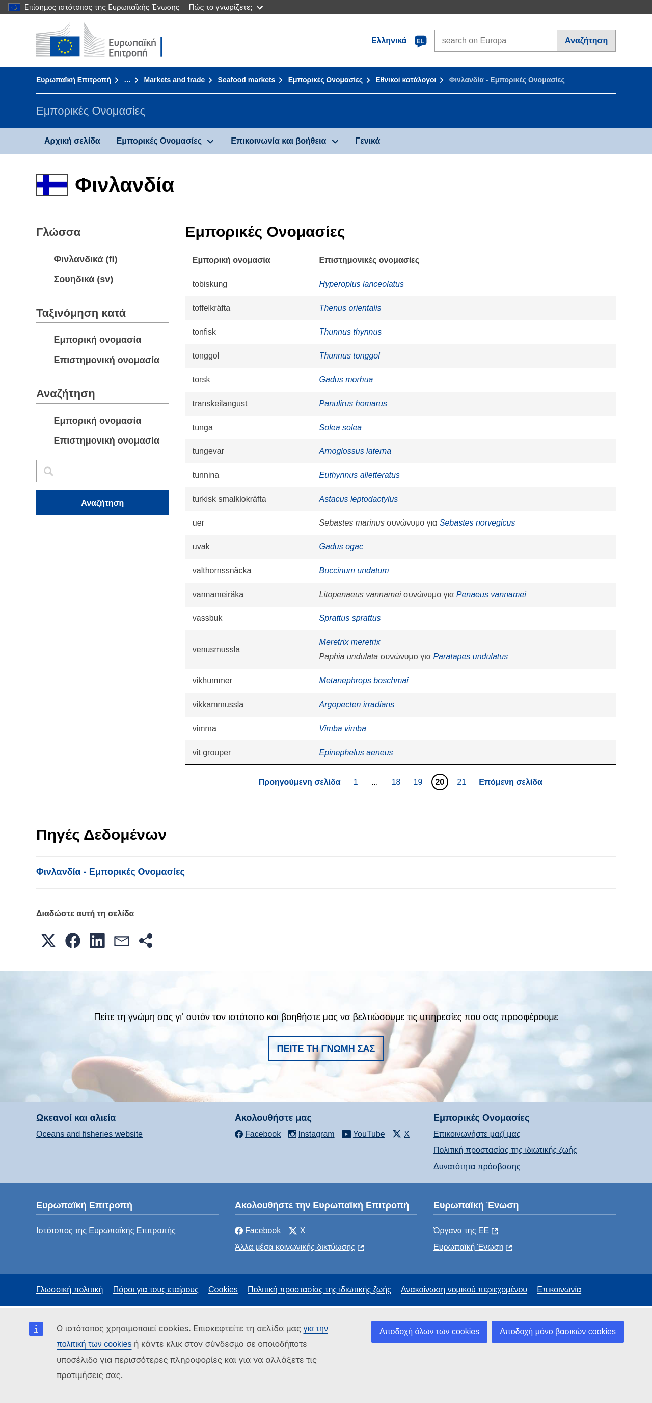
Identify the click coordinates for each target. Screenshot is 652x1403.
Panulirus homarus (353, 403)
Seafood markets (247, 80)
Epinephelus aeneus (356, 752)
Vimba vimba (342, 728)
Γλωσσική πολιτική (69, 1289)
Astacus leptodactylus (358, 498)
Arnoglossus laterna (355, 451)
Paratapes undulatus (470, 656)
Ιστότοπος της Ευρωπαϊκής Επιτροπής (106, 1230)
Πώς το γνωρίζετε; (226, 7)
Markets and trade (174, 80)
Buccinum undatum (354, 570)
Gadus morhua (346, 379)
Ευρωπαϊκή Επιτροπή (73, 80)
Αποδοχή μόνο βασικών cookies (558, 1331)
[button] (48, 940)
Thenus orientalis (350, 308)
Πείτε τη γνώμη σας (326, 1048)
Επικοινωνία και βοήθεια (278, 140)
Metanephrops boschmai (364, 680)
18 (397, 781)
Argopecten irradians (357, 704)
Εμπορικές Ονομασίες (325, 80)
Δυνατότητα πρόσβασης (477, 1166)
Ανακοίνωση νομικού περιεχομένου (464, 1289)
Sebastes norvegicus (477, 522)
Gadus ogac (341, 546)
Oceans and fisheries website (89, 1134)
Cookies (223, 1289)
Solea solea (340, 427)
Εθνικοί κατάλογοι (405, 80)
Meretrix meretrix (350, 642)
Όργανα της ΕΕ (461, 1230)
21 (463, 781)
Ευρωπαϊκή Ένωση (468, 1247)
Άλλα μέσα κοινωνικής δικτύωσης (295, 1247)
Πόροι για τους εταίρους (156, 1289)
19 (419, 781)
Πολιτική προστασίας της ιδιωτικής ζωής (505, 1150)
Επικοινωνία (559, 1289)
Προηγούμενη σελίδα (300, 782)
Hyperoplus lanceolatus (361, 284)
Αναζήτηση (586, 40)
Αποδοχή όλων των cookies (429, 1331)
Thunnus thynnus (350, 331)
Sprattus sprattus (350, 618)
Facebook (258, 1230)
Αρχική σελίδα (72, 140)
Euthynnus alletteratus (359, 475)
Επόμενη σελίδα (510, 782)
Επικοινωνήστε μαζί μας (476, 1134)
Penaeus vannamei (491, 594)
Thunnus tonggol (349, 355)
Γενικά (368, 140)
